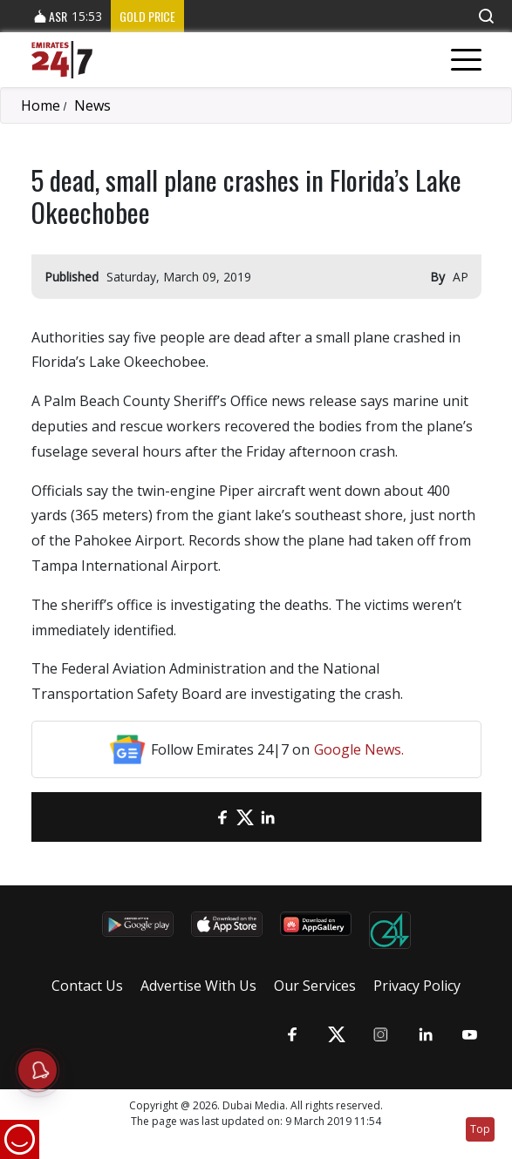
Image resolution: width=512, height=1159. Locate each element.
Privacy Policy (417, 985)
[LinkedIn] (267, 817)
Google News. (359, 749)
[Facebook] (222, 817)
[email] (199, 817)
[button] (486, 16)
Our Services (315, 985)
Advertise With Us (198, 985)
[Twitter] (245, 817)
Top (480, 1129)
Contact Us (87, 985)
